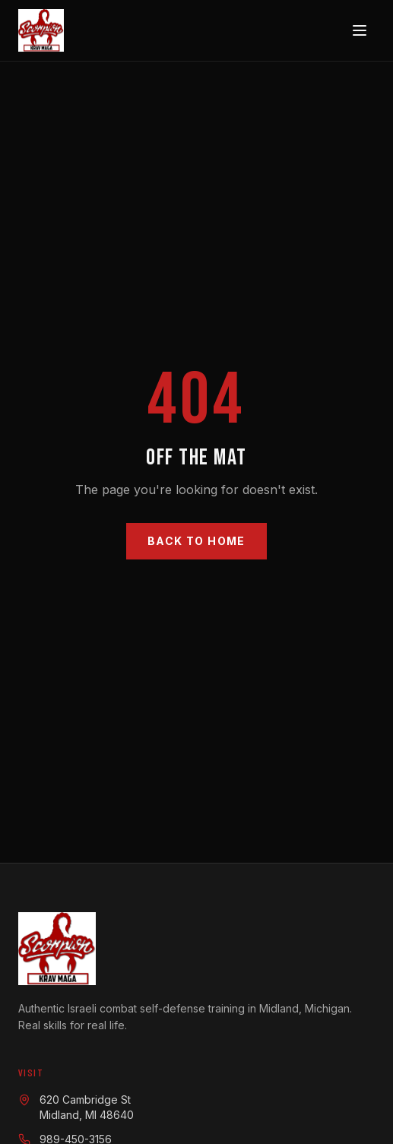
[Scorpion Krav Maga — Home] (41, 30)
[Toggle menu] (359, 30)
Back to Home (196, 540)
